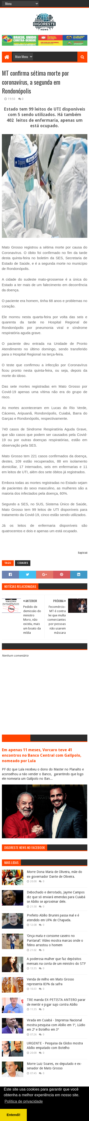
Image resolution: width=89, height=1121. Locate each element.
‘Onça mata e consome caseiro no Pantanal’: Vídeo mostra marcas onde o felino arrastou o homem (55, 940)
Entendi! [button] (13, 1115)
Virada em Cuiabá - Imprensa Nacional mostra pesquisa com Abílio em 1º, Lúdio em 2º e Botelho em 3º (56, 1024)
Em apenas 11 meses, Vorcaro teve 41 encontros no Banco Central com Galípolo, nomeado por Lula (41, 755)
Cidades (22, 563)
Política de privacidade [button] (24, 1101)
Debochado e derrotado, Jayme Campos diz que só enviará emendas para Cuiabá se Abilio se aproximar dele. (56, 896)
